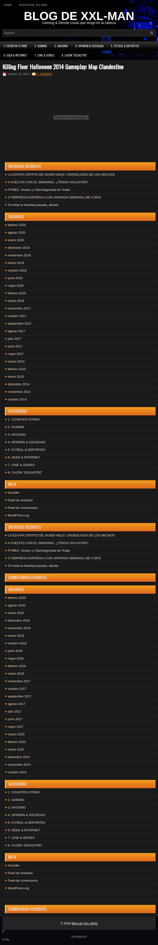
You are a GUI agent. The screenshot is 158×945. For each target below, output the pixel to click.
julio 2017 (15, 339)
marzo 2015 (16, 361)
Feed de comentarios (23, 508)
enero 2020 (16, 240)
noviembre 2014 (19, 392)
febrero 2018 (17, 293)
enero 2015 (16, 376)
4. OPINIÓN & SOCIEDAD (89, 46)
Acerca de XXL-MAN (33, 4)
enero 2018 (16, 301)
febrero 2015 (17, 369)
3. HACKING (61, 46)
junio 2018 (15, 278)
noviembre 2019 (19, 255)
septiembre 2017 (20, 323)
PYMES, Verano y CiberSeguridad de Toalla (39, 190)
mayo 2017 (16, 354)
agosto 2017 (16, 331)
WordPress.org (18, 515)
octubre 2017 (17, 316)
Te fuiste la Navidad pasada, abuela (33, 205)
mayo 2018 (16, 285)
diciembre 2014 (19, 384)
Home (8, 4)
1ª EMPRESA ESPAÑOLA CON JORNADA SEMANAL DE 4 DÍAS (54, 197)
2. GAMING (41, 46)
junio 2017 (15, 346)
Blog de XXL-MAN (85, 923)
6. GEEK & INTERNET (15, 55)
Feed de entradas (20, 500)
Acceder (14, 492)
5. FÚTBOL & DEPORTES (125, 46)
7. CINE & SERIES (44, 55)
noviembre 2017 (19, 308)
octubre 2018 (17, 270)
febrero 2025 (17, 225)
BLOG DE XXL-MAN (79, 16)
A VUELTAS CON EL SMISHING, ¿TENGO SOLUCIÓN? (48, 182)
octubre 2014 (17, 399)
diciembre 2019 (19, 248)
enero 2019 (16, 263)
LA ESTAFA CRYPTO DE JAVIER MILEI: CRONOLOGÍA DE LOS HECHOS (61, 174)
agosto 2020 (16, 232)
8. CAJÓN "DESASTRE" (74, 55)
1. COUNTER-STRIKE (15, 46)
